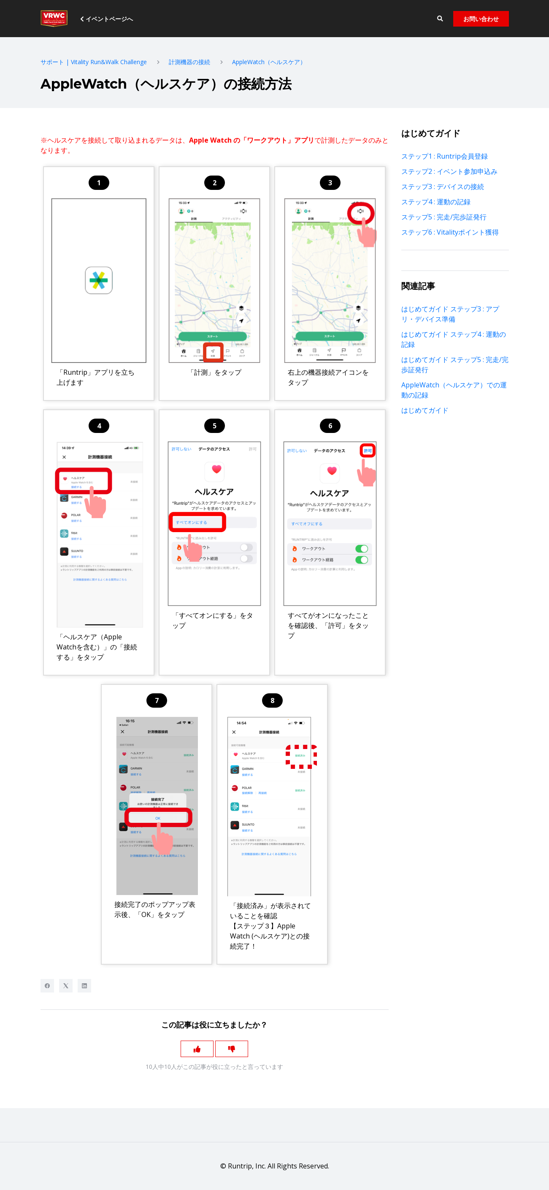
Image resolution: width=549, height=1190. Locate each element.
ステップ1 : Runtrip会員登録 (444, 156)
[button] (440, 19)
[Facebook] (47, 986)
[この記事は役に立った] (197, 1049)
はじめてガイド (425, 410)
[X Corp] (66, 986)
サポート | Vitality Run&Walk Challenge (94, 62)
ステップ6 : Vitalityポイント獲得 (450, 232)
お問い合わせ (481, 19)
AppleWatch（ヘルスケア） (269, 62)
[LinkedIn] (84, 986)
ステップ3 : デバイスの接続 (442, 186)
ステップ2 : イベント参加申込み (449, 171)
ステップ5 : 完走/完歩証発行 (444, 217)
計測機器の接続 (189, 62)
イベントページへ (106, 19)
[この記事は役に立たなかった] (232, 1049)
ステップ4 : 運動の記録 (436, 201)
